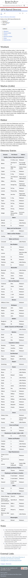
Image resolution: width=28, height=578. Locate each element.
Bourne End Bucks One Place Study (11, 2)
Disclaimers (3, 576)
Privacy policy (4, 572)
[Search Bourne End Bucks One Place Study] (14, 5)
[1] (7, 20)
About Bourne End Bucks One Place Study (11, 574)
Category (3, 564)
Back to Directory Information (8, 17)
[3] (6, 24)
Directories (8, 564)
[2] (9, 22)
